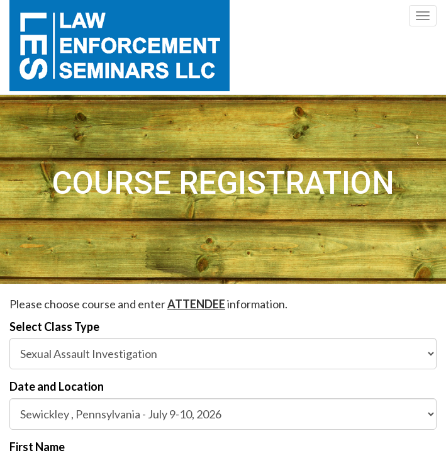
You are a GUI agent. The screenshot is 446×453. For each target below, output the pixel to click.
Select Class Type (54, 326)
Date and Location (56, 386)
